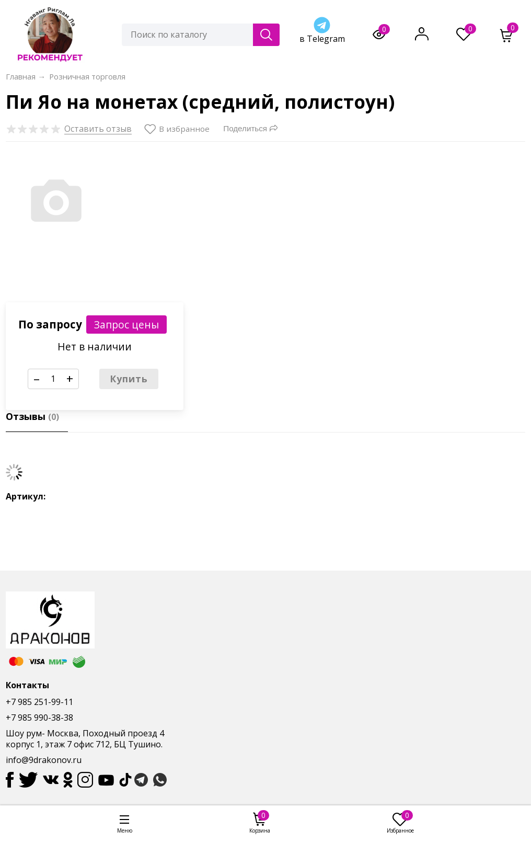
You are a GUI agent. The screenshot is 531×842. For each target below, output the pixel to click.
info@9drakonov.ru (44, 760)
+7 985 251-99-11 (39, 702)
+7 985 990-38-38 (39, 717)
